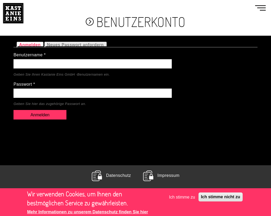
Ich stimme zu (182, 199)
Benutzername (29, 55)
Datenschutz (118, 175)
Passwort (24, 84)
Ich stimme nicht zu (220, 198)
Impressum (168, 175)
